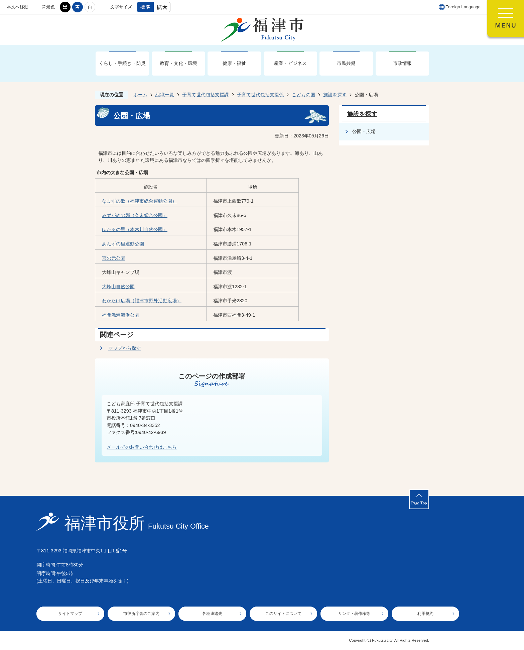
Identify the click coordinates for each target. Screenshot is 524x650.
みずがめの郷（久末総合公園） (134, 215)
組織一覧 (164, 94)
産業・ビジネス (290, 63)
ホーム (140, 94)
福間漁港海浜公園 (120, 315)
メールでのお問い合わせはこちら (142, 447)
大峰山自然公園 (118, 286)
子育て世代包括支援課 (205, 94)
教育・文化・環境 (178, 63)
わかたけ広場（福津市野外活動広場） (141, 300)
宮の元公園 (113, 258)
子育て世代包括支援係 (260, 94)
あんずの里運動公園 (123, 243)
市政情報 (402, 63)
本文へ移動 (17, 6)
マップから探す (124, 348)
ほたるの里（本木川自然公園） (134, 229)
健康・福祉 (234, 63)
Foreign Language (463, 6)
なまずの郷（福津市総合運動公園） (139, 201)
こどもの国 (303, 94)
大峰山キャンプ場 (120, 272)
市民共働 (346, 63)
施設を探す (335, 94)
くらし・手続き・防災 (122, 63)
